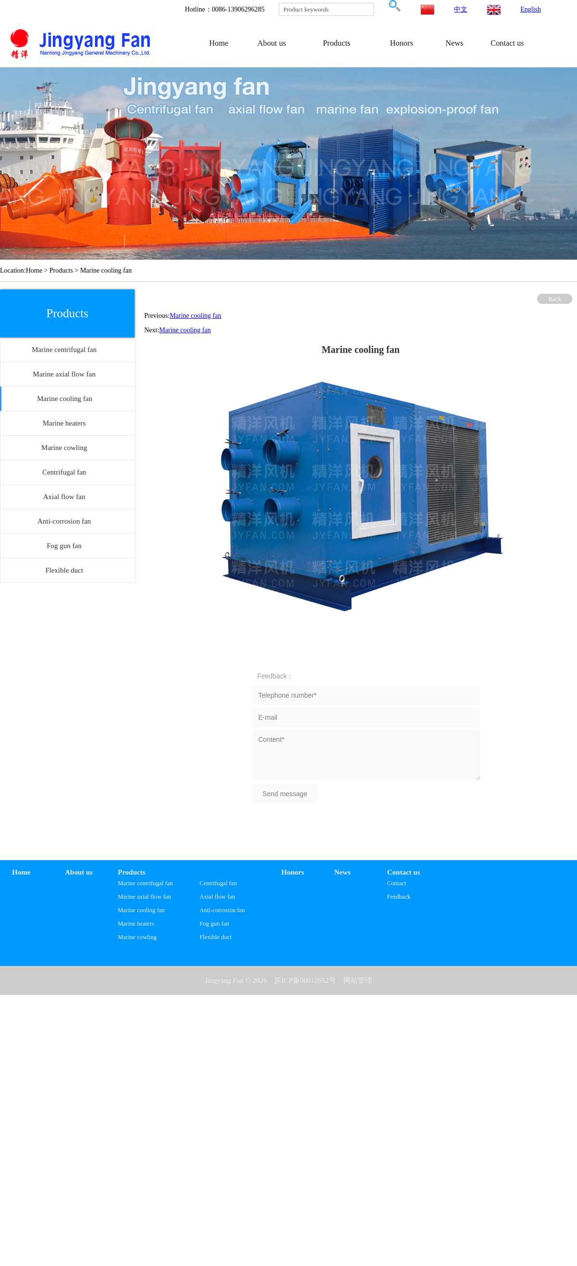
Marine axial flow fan (144, 896)
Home (218, 43)
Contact (396, 883)
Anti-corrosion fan (222, 910)
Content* (366, 755)
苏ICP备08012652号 (305, 980)
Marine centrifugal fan (145, 883)
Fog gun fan (214, 923)
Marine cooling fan (195, 315)
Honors (401, 43)
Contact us (507, 43)
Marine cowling (137, 937)
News (454, 43)
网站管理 (357, 980)
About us (271, 43)
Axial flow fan (217, 896)
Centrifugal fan (218, 883)
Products (336, 43)
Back (554, 298)
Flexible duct (216, 937)
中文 (460, 9)
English (530, 9)
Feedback (399, 896)
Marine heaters (136, 923)
